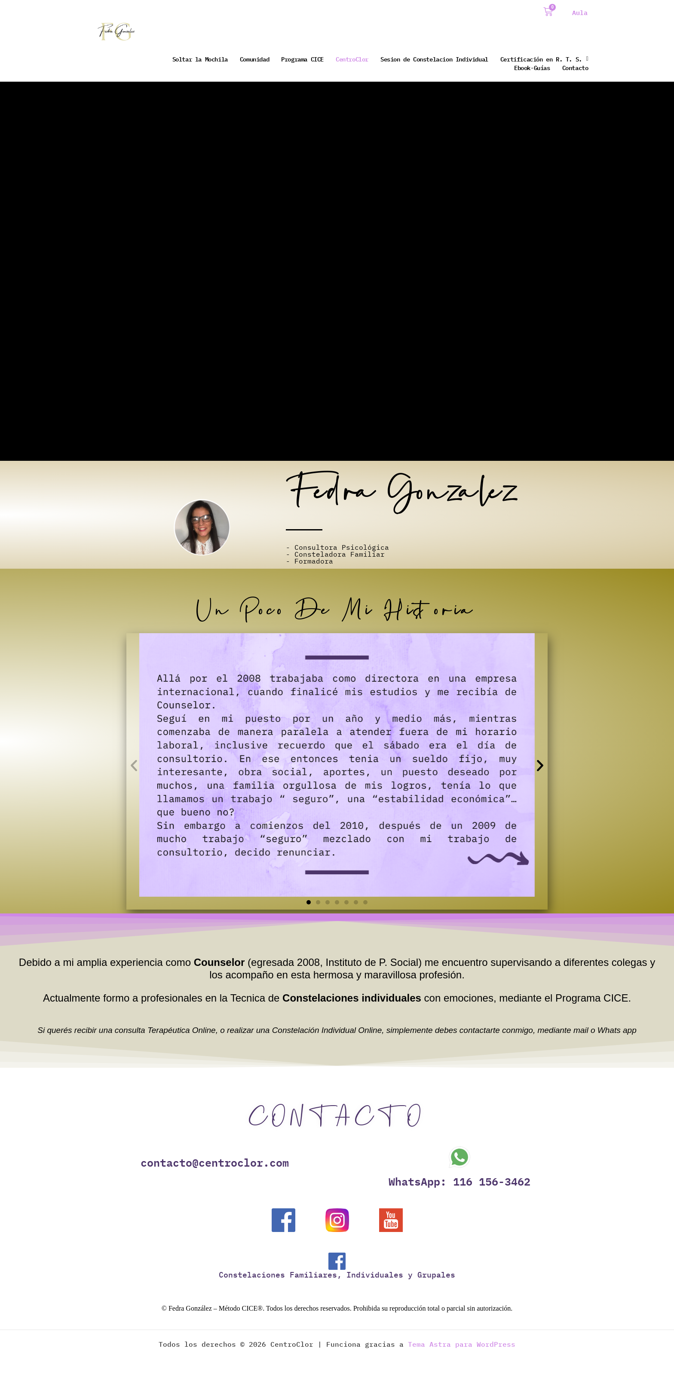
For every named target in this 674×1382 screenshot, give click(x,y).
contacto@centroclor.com (214, 1162)
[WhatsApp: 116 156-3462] (459, 1157)
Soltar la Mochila (200, 59)
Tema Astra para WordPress (461, 1344)
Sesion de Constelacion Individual (434, 59)
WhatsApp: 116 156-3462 (459, 1181)
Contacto (575, 67)
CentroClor (352, 59)
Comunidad (254, 59)
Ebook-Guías (532, 67)
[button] (133, 764)
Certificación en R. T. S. (544, 59)
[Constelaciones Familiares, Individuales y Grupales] (337, 1261)
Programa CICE (302, 59)
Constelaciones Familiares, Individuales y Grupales (337, 1275)
